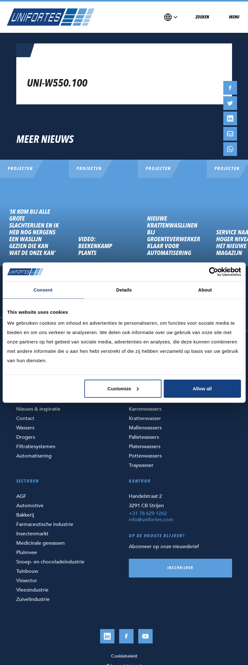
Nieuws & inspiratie (38, 409)
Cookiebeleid (124, 656)
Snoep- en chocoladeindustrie (50, 561)
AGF (21, 496)
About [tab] (205, 289)
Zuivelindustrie (33, 599)
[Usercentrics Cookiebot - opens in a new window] (213, 272)
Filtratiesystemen (35, 446)
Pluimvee (26, 552)
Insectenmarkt (32, 533)
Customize (123, 388)
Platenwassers (144, 446)
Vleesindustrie (32, 590)
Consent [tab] (43, 289)
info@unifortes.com (151, 519)
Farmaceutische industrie (44, 524)
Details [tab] (124, 289)
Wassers (25, 427)
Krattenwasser (145, 418)
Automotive (29, 505)
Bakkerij (25, 515)
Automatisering (34, 455)
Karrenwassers (145, 409)
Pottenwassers (145, 455)
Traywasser (141, 465)
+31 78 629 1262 (148, 513)
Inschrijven (180, 568)
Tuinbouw (27, 571)
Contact (25, 418)
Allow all (202, 388)
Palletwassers (144, 437)
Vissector (26, 580)
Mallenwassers (145, 427)
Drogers (25, 437)
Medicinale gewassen (40, 543)
